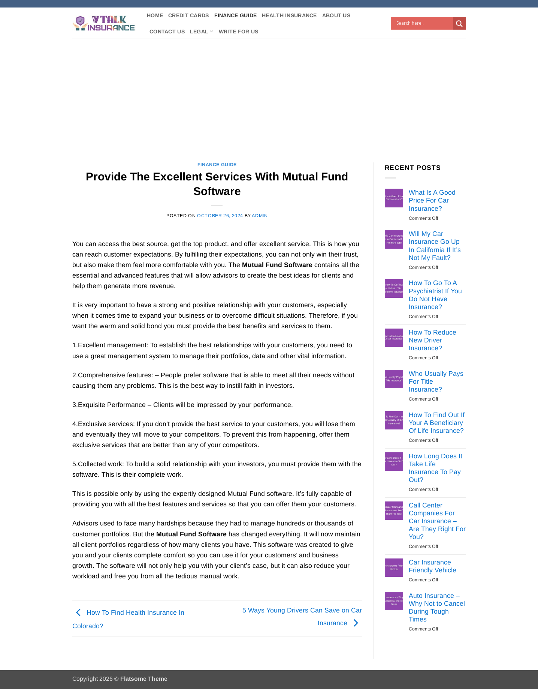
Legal (202, 31)
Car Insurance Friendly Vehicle (432, 566)
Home (155, 15)
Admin (260, 215)
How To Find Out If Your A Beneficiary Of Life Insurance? (437, 422)
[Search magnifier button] (459, 23)
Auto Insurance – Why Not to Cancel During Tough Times (437, 607)
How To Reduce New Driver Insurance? (432, 340)
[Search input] (423, 23)
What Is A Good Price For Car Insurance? (432, 200)
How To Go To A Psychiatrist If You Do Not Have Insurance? (435, 294)
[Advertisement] (269, 94)
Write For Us (238, 32)
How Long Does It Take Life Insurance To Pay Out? (435, 467)
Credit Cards (188, 15)
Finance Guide (235, 15)
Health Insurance (289, 15)
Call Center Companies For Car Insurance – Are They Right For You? (437, 520)
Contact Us (167, 32)
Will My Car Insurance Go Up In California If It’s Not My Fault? (435, 245)
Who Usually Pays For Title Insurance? (436, 381)
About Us (336, 15)
